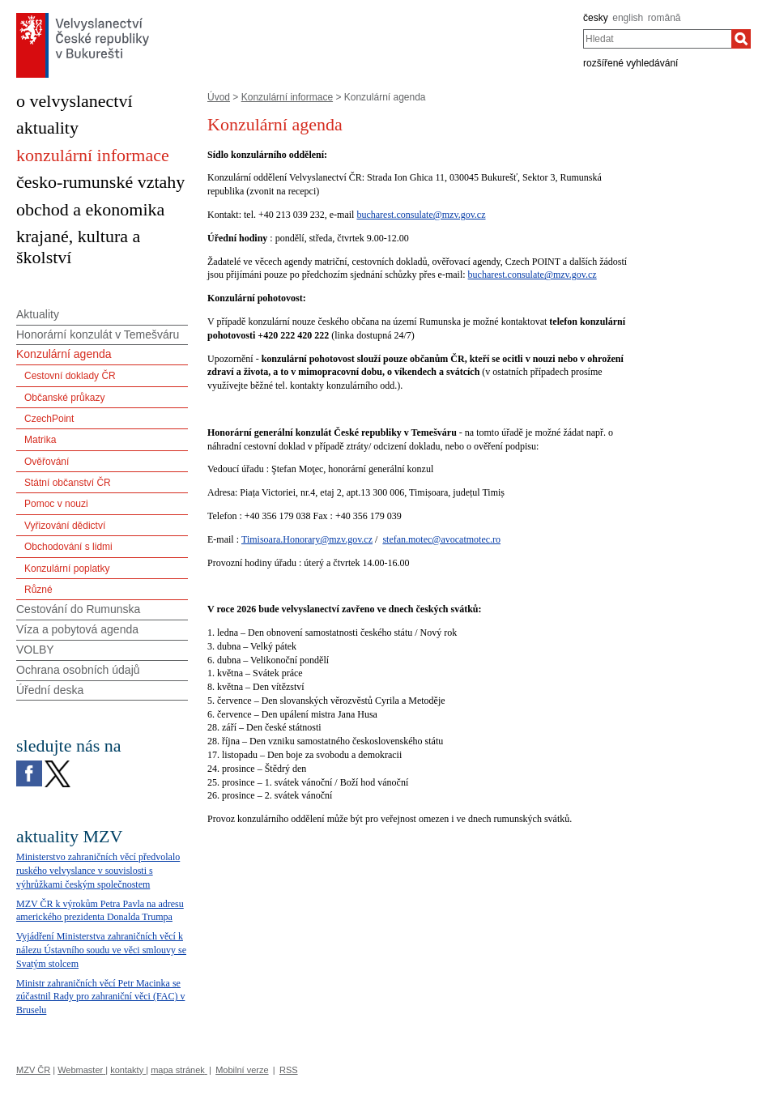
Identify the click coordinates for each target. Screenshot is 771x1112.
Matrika (40, 439)
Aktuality (37, 314)
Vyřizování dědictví (64, 525)
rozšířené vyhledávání (630, 63)
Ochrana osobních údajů (78, 669)
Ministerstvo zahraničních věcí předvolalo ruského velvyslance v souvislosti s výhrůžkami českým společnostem (98, 870)
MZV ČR (33, 1070)
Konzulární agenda (64, 353)
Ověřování (46, 461)
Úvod (218, 97)
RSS (288, 1070)
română (664, 17)
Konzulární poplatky (66, 568)
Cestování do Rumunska (78, 609)
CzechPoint (49, 418)
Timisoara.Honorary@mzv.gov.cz (307, 539)
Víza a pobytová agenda (77, 629)
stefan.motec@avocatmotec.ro (441, 539)
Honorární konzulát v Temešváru (97, 334)
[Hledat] (741, 39)
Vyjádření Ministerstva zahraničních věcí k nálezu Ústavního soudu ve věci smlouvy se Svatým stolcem (101, 950)
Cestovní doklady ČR (70, 375)
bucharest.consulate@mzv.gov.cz (420, 214)
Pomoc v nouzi (56, 503)
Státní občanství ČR (67, 482)
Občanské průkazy (64, 397)
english (627, 17)
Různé (38, 589)
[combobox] (657, 39)
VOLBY (35, 649)
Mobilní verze (241, 1070)
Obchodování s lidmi (68, 546)
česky (595, 17)
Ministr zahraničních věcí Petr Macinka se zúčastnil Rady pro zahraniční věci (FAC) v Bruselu (100, 997)
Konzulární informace (287, 97)
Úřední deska (49, 690)
